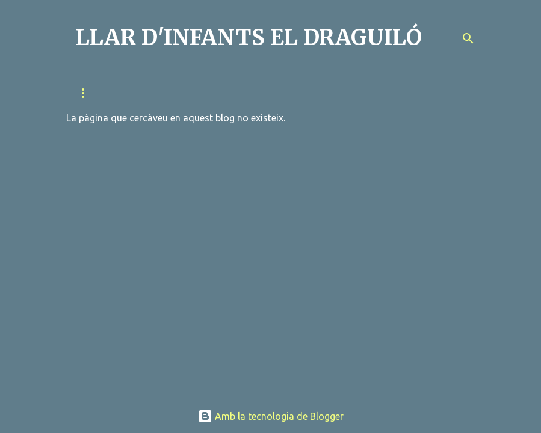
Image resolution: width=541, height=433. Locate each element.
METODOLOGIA (290, 93)
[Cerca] (468, 38)
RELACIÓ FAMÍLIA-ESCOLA (186, 93)
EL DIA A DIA (368, 93)
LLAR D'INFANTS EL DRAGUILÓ (249, 37)
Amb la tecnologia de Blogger (271, 416)
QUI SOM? (93, 93)
